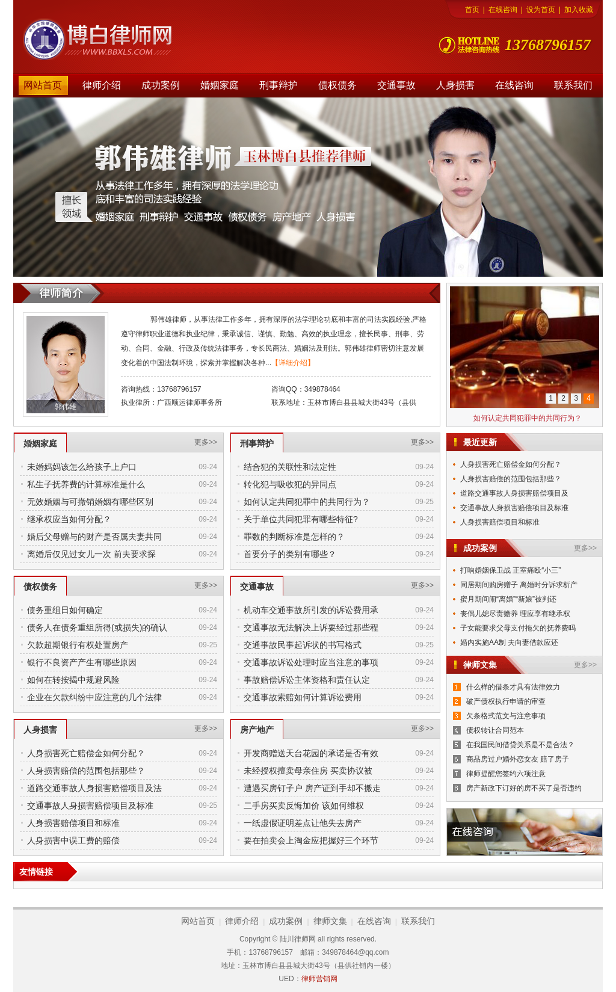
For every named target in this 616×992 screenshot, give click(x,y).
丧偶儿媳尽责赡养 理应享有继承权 (515, 613)
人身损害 (455, 85)
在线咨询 (502, 9)
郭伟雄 (65, 406)
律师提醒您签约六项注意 (506, 773)
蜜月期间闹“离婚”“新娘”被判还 (508, 599)
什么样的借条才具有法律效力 (513, 687)
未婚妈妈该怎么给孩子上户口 (82, 467)
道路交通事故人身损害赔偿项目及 (514, 493)
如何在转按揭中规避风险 (73, 680)
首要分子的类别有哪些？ (290, 554)
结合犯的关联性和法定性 (290, 467)
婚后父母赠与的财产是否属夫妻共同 (94, 536)
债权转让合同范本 (495, 730)
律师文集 (330, 921)
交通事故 (396, 85)
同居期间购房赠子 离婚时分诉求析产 (519, 585)
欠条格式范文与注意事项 (506, 716)
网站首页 (42, 85)
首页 (472, 9)
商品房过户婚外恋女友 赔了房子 (517, 759)
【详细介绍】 (293, 363)
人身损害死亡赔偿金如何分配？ (86, 753)
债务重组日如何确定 (65, 610)
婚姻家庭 (219, 85)
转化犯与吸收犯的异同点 (290, 484)
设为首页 (540, 9)
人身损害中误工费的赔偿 (73, 840)
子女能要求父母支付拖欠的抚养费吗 (518, 628)
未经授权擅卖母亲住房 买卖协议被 (308, 770)
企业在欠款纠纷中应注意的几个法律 (94, 697)
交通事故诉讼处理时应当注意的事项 (311, 662)
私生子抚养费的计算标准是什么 (86, 484)
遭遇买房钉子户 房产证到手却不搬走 (312, 788)
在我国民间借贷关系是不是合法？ (520, 745)
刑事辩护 (278, 85)
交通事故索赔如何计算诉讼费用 (303, 697)
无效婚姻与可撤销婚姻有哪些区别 (90, 502)
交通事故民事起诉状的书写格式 (303, 645)
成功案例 (160, 85)
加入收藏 (578, 9)
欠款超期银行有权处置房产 (77, 645)
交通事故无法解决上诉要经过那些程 (311, 627)
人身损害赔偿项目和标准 (73, 823)
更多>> (205, 442)
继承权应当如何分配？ (69, 519)
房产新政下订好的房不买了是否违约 (524, 788)
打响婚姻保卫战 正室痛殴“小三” (510, 570)
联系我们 (573, 85)
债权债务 (337, 85)
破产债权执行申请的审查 (506, 701)
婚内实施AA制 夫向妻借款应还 (509, 642)
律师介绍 (101, 85)
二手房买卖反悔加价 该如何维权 (304, 805)
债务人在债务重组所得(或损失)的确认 (97, 627)
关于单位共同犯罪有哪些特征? (301, 519)
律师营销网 (319, 979)
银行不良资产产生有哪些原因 (82, 662)
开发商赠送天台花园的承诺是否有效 (311, 753)
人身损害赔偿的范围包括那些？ (86, 770)
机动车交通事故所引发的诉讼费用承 (311, 610)
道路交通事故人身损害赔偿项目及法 (94, 788)
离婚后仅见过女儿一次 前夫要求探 (91, 554)
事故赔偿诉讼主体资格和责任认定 (307, 680)
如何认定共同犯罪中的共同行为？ (307, 502)
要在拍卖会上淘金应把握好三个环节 (311, 840)
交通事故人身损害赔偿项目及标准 (90, 805)
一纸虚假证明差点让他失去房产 (303, 823)
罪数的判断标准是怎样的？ (294, 536)
